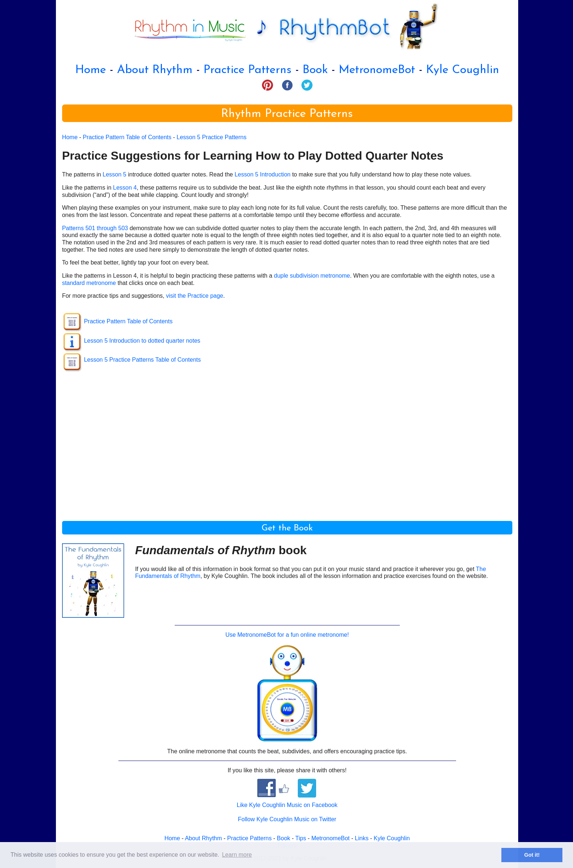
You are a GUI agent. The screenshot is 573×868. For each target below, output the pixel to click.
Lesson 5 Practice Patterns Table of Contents (142, 360)
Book (315, 70)
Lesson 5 (114, 174)
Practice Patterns (248, 70)
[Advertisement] (281, 442)
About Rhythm (155, 70)
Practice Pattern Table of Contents (127, 137)
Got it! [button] (532, 855)
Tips (300, 838)
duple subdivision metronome (312, 276)
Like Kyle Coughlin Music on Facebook (287, 805)
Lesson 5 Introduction (263, 174)
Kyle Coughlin (462, 70)
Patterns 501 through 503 (95, 228)
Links (361, 838)
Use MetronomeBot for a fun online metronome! (287, 635)
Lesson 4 (125, 187)
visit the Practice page (194, 296)
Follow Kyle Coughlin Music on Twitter (287, 819)
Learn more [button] (237, 855)
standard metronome (89, 283)
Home (90, 70)
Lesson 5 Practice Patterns (211, 137)
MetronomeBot (377, 70)
